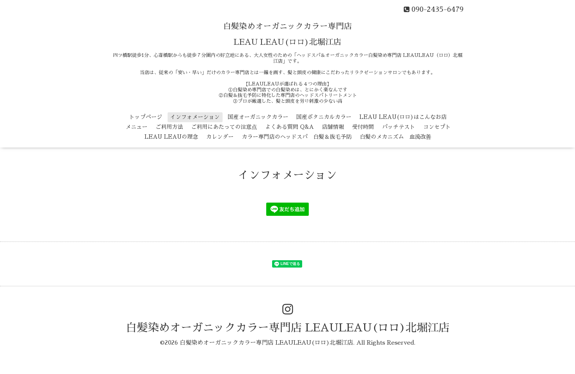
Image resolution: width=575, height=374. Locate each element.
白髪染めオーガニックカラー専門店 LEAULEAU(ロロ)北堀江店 (288, 327)
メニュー (136, 127)
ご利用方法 (169, 127)
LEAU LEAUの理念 (171, 136)
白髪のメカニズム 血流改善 (395, 136)
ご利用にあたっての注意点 (224, 127)
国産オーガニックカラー (258, 117)
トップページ (145, 117)
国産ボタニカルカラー (323, 117)
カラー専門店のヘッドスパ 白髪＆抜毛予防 (297, 136)
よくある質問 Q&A (289, 127)
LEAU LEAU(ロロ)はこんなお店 (403, 117)
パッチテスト (398, 127)
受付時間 (363, 127)
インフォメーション (195, 117)
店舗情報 (333, 127)
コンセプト (437, 127)
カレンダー (220, 136)
